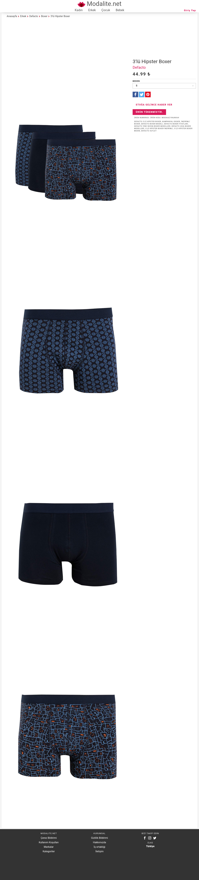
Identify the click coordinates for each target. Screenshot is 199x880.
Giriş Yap (190, 10)
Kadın (79, 10)
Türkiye (150, 846)
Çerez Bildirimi (49, 837)
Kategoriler (49, 851)
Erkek (92, 10)
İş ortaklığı (99, 846)
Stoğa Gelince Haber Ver (154, 104)
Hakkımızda (99, 842)
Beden (136, 81)
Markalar (49, 846)
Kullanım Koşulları (49, 842)
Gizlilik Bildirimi (99, 837)
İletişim (99, 851)
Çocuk (105, 10)
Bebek (120, 10)
